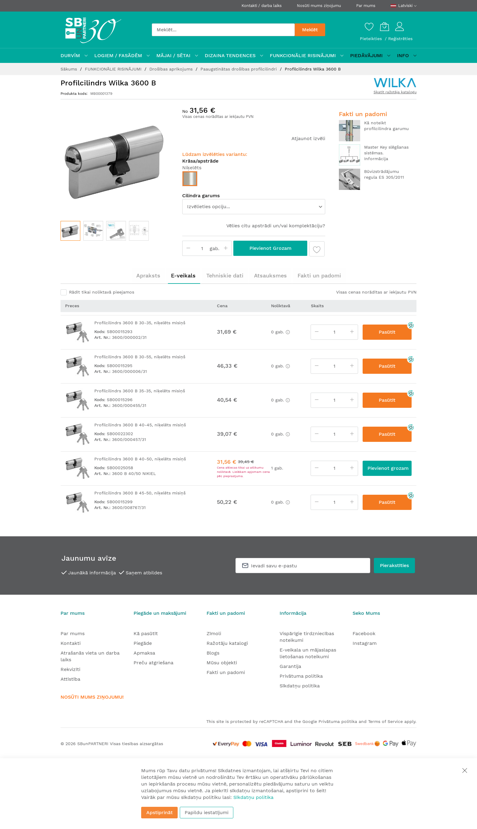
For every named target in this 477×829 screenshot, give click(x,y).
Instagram (365, 643)
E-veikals (183, 275)
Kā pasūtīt (146, 633)
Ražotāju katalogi (227, 643)
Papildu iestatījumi (206, 812)
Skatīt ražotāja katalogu (395, 92)
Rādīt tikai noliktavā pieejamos (101, 292)
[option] (189, 178)
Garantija (290, 666)
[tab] (148, 275)
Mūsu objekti (222, 663)
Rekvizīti (70, 669)
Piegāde (143, 643)
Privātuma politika (301, 676)
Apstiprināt (159, 812)
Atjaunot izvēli (308, 138)
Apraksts (148, 275)
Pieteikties (371, 38)
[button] (93, 231)
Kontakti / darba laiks (262, 5)
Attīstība (70, 679)
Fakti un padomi (319, 275)
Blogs (213, 653)
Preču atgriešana (153, 663)
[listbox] (253, 180)
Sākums (69, 69)
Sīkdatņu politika (300, 686)
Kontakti (71, 643)
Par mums (365, 5)
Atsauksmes (270, 275)
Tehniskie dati (224, 275)
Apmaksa (144, 653)
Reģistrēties (400, 38)
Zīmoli (214, 633)
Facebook (364, 633)
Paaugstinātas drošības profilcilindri (239, 69)
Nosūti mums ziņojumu (319, 5)
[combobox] (223, 29)
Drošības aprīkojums (171, 69)
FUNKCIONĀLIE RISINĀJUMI (114, 69)
